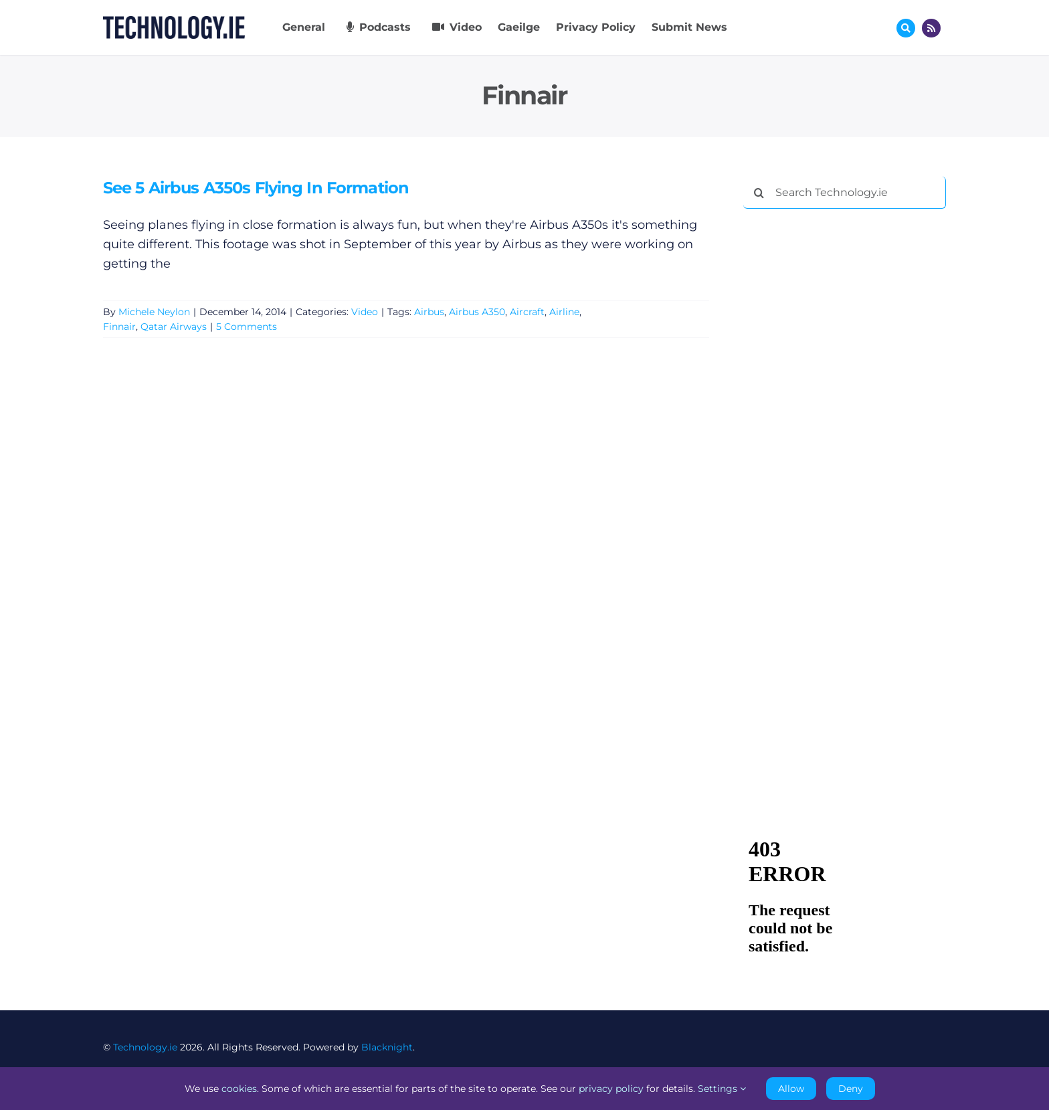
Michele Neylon (154, 312)
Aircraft (527, 312)
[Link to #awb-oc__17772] (905, 28)
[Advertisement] (843, 423)
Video (364, 312)
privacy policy (611, 1089)
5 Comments (246, 327)
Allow (791, 1089)
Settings (722, 1089)
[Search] (759, 193)
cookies (239, 1089)
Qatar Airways (173, 327)
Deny (850, 1089)
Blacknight (387, 1047)
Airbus (429, 312)
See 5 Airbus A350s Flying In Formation (256, 187)
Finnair (119, 327)
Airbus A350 (477, 312)
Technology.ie (145, 1047)
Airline (564, 312)
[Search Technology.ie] (844, 193)
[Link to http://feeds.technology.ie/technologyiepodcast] (931, 28)
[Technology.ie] (174, 22)
